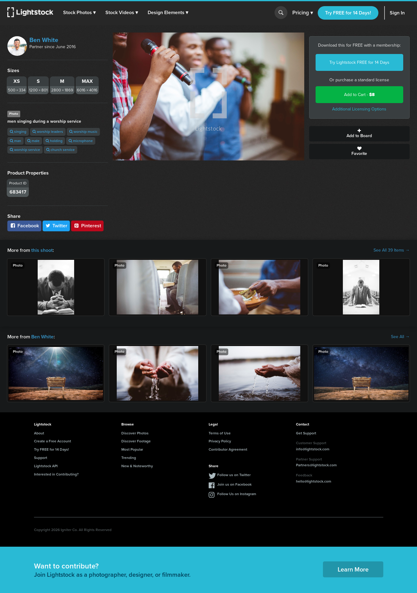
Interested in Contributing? (56, 474)
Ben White (43, 39)
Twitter (56, 225)
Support (40, 457)
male (33, 141)
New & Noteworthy (137, 466)
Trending (128, 457)
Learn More (353, 569)
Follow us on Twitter (234, 475)
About (39, 433)
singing (18, 131)
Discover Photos (135, 433)
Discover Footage (136, 441)
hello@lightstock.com (313, 481)
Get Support (306, 433)
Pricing (302, 13)
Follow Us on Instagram (236, 494)
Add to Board (359, 134)
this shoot (42, 250)
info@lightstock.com (312, 449)
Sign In (397, 12)
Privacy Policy (220, 441)
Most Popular (132, 449)
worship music (83, 131)
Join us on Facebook (234, 484)
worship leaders (47, 131)
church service (60, 149)
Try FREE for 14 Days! (348, 12)
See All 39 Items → (391, 250)
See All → (400, 337)
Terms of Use (220, 433)
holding (54, 141)
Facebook (24, 225)
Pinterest (87, 225)
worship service (25, 149)
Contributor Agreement (228, 449)
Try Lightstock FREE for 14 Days (359, 62)
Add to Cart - (359, 94)
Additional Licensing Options (359, 109)
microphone (81, 141)
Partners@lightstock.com (316, 465)
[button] (79, 12)
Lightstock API (46, 466)
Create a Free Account (52, 441)
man (15, 141)
